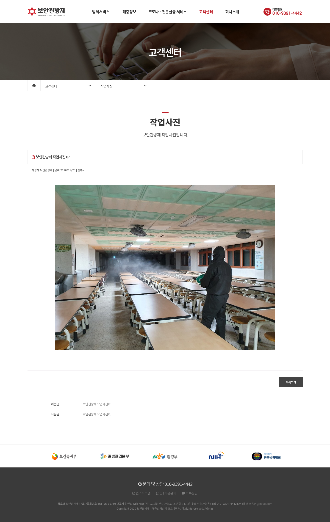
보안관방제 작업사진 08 (97, 404)
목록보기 (291, 382)
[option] (64, 456)
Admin (209, 508)
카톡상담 (190, 493)
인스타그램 (141, 493)
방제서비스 (100, 11)
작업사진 (106, 86)
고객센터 (206, 11)
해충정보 (129, 11)
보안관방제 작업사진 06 (97, 414)
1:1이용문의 (166, 493)
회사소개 (232, 11)
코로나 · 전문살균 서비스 (167, 11)
